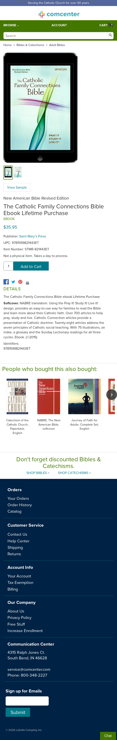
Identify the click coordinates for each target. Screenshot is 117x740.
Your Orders (18, 498)
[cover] (8, 173)
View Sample (17, 187)
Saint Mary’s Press (32, 236)
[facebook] (6, 282)
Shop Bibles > (37, 472)
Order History (20, 505)
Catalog (14, 511)
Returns (14, 554)
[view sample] (18, 173)
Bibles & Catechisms (30, 45)
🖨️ (27, 282)
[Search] (58, 35)
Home (7, 45)
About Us (16, 611)
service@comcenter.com (29, 669)
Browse (9, 25)
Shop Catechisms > (74, 472)
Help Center (18, 541)
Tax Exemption (20, 582)
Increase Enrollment (25, 630)
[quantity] (8, 266)
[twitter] (13, 282)
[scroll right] (111, 394)
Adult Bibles (57, 45)
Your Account (19, 576)
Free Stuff (16, 624)
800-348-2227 (34, 675)
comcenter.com (58, 13)
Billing (13, 589)
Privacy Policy (19, 617)
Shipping (15, 547)
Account (59, 25)
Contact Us (17, 534)
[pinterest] (20, 282)
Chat (108, 736)
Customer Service (26, 525)
